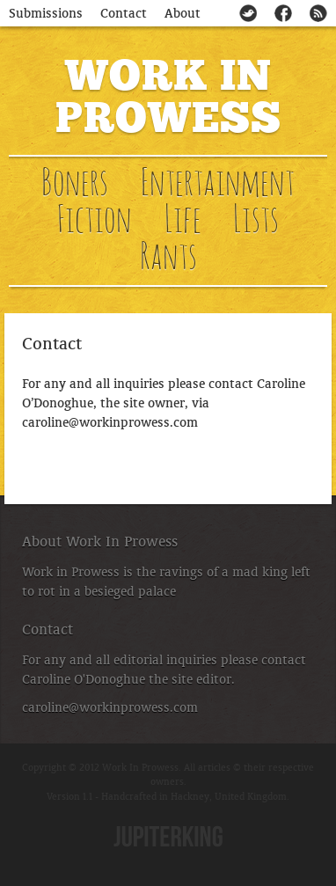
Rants (168, 257)
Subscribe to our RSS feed (318, 13)
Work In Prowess (168, 99)
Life (182, 220)
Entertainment (218, 183)
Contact (123, 13)
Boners (74, 183)
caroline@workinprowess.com (110, 707)
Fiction (94, 220)
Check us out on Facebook (283, 13)
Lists (256, 220)
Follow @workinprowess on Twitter (248, 13)
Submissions (46, 13)
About (182, 13)
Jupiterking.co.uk (168, 836)
